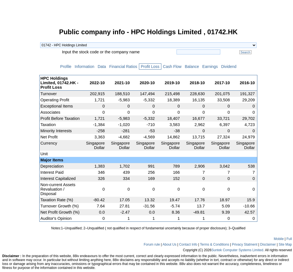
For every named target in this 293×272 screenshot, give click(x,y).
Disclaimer (268, 244)
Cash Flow (172, 66)
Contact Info (188, 244)
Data (102, 66)
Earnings (210, 66)
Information (84, 66)
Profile (65, 66)
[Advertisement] (19, 113)
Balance (192, 66)
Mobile (279, 239)
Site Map (285, 244)
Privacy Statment (244, 244)
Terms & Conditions (214, 244)
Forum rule (152, 244)
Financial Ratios (123, 66)
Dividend (228, 66)
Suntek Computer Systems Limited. (237, 250)
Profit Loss (150, 66)
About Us (169, 244)
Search (245, 52)
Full (289, 239)
